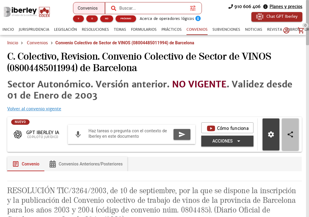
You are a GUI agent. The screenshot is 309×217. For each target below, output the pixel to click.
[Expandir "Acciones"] (227, 141)
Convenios (37, 43)
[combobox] (153, 8)
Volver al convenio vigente (34, 109)
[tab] (8, 29)
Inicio (12, 43)
